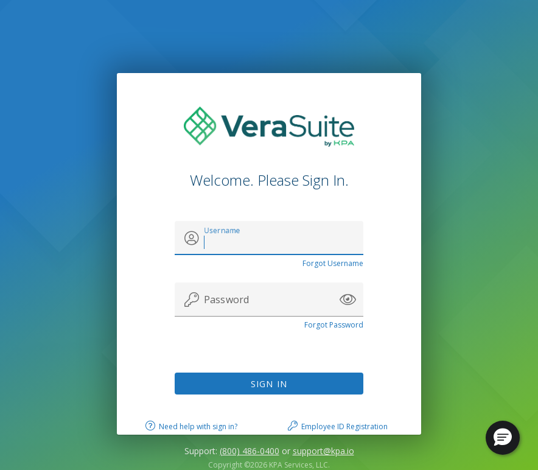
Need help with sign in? (198, 426)
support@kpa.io (323, 451)
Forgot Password (333, 325)
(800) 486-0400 (249, 451)
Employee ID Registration (344, 426)
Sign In (269, 384)
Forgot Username (332, 263)
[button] (348, 299)
